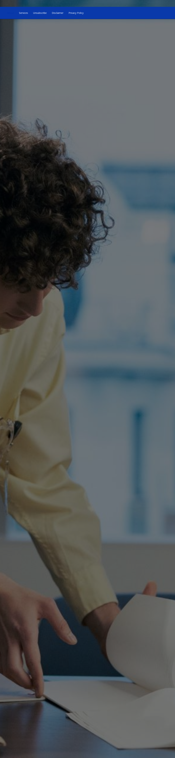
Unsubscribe (40, 12)
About (10, 12)
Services (23, 12)
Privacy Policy (76, 12)
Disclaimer (57, 12)
